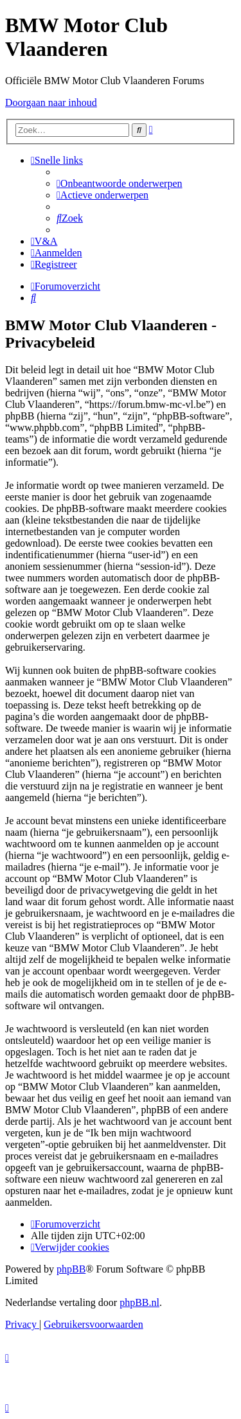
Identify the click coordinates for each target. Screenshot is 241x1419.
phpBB (71, 1269)
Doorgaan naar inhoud (51, 102)
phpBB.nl (139, 1302)
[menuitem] (120, 183)
